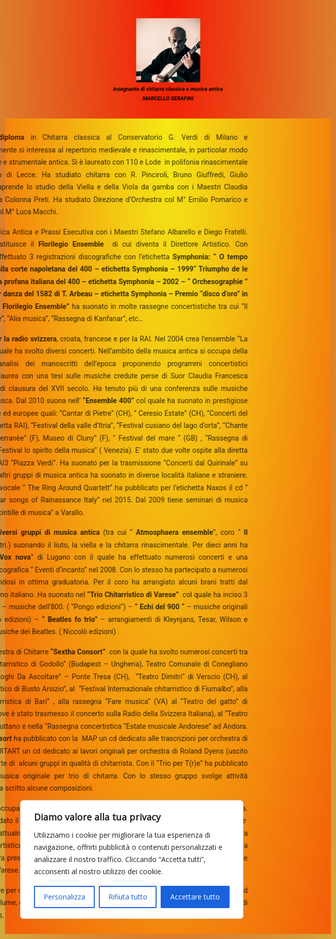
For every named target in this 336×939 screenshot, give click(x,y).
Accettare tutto (195, 897)
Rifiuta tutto (127, 897)
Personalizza (64, 897)
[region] (131, 859)
